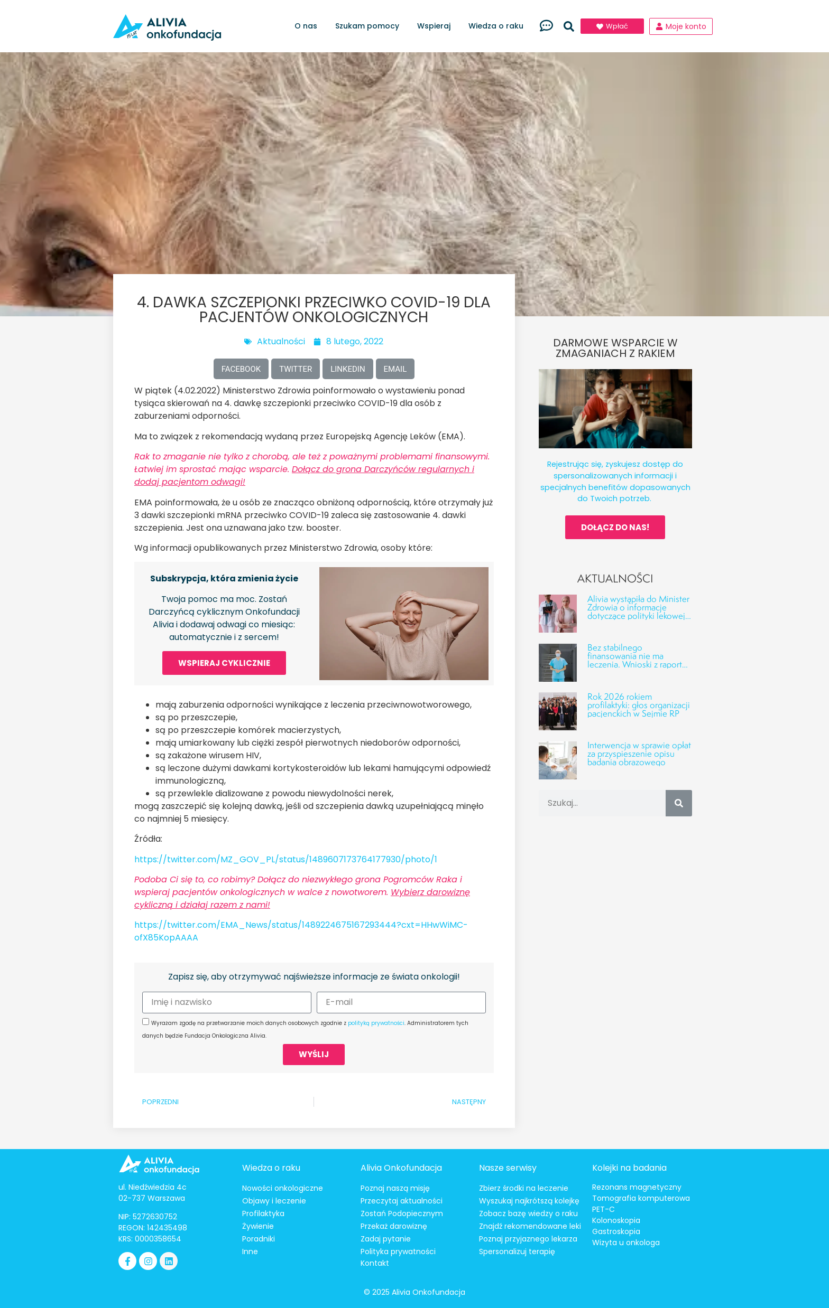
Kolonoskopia (616, 1220)
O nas (308, 26)
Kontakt (375, 1263)
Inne (250, 1251)
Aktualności (281, 341)
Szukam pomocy (369, 26)
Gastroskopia (616, 1231)
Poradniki (258, 1239)
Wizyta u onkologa (626, 1242)
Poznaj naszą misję (395, 1188)
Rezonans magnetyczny (636, 1187)
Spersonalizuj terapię (517, 1251)
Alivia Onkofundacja (401, 1168)
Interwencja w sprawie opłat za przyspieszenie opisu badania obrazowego (639, 753)
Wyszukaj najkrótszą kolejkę (529, 1201)
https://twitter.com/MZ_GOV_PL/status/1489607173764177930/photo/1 (285, 859)
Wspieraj (436, 26)
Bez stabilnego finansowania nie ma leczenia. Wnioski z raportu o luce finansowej (637, 660)
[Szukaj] (679, 803)
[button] (568, 26)
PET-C (603, 1209)
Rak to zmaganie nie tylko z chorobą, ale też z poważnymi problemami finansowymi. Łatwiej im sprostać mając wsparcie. (312, 469)
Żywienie (258, 1226)
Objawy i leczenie (274, 1201)
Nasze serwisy (508, 1168)
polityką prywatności (376, 1023)
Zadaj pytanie (386, 1239)
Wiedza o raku (498, 26)
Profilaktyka (263, 1213)
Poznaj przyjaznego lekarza (528, 1239)
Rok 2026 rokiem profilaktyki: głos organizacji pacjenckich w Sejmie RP (638, 704)
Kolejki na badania (629, 1168)
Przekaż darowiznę (394, 1226)
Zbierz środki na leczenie (523, 1188)
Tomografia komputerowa (641, 1198)
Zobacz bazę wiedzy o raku (528, 1213)
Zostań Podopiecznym (402, 1213)
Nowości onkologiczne (282, 1188)
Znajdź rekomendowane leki (530, 1226)
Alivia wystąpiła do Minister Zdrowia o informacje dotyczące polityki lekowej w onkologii (638, 611)
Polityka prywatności (398, 1251)
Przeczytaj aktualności (402, 1201)
